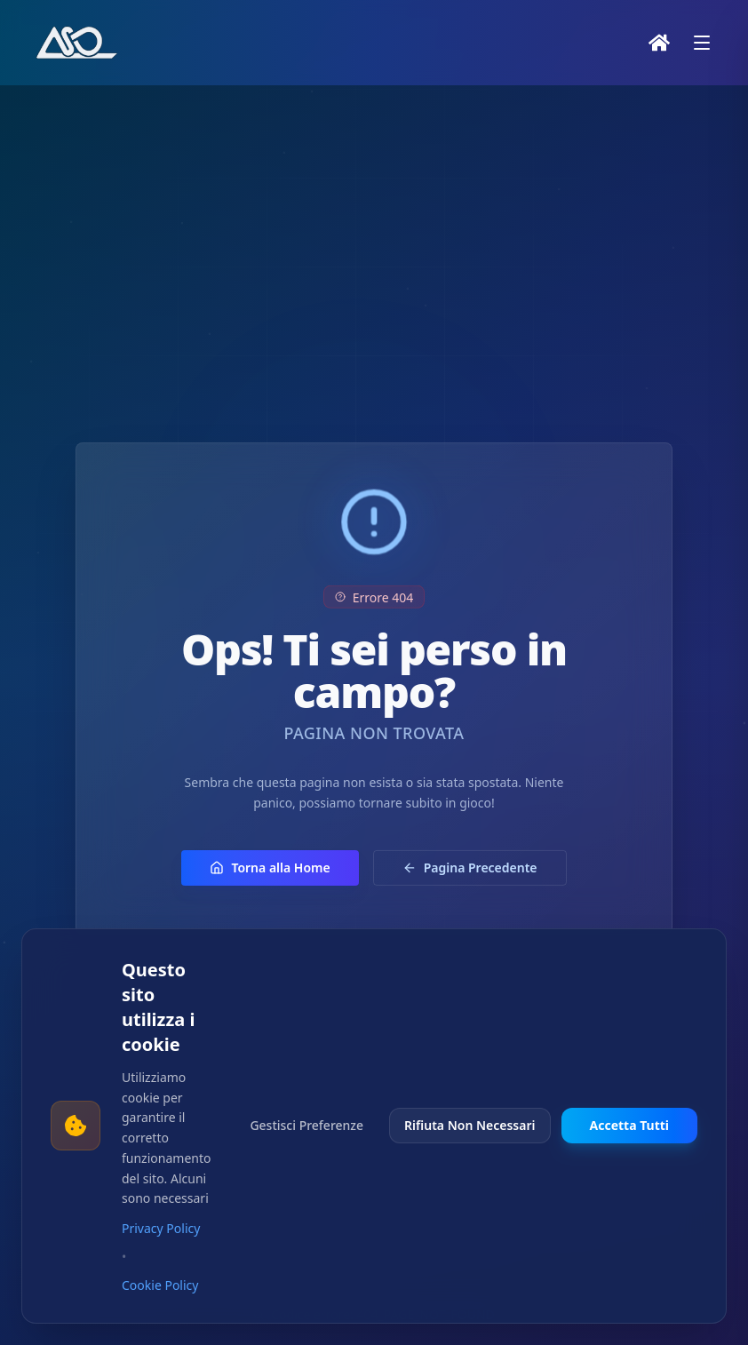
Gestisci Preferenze (306, 1125)
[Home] (659, 42)
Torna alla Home (270, 886)
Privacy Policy (161, 1228)
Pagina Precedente (469, 886)
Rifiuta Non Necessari (469, 1125)
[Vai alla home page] (78, 42)
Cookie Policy (160, 1285)
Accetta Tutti (630, 1125)
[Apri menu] (702, 42)
